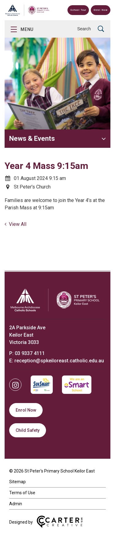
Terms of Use (22, 492)
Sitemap (17, 481)
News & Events (32, 138)
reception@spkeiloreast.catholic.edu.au (59, 361)
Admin (15, 503)
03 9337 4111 (30, 353)
